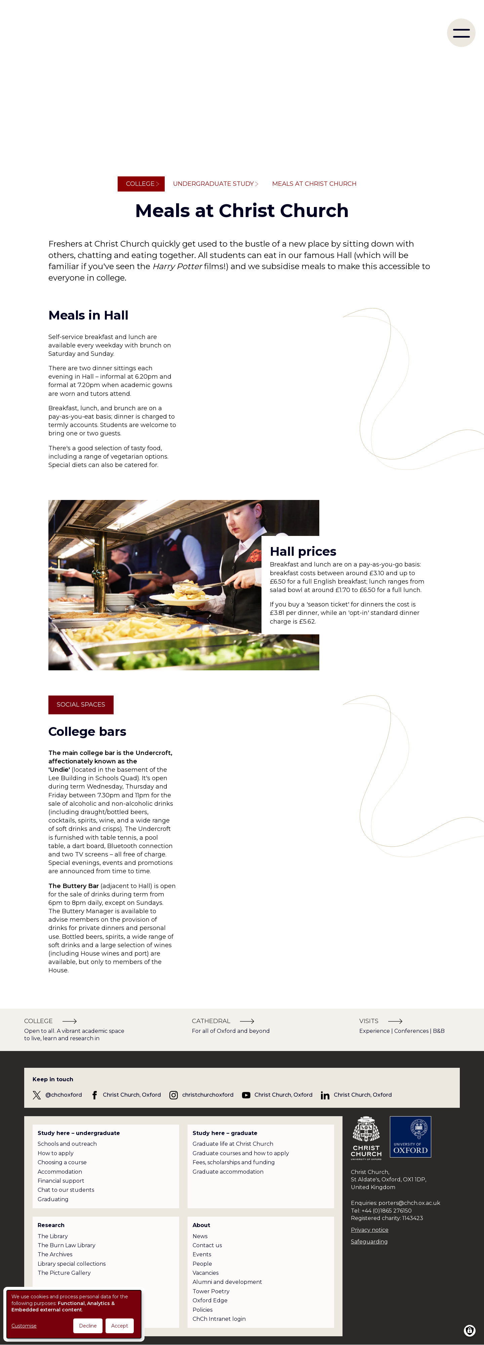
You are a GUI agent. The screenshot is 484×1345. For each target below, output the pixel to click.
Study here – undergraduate (79, 1133)
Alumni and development (227, 1282)
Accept (119, 1326)
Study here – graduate (225, 1133)
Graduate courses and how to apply (241, 1153)
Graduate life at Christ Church (233, 1144)
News (200, 1236)
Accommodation (60, 1172)
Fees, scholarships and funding (234, 1162)
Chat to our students (66, 1190)
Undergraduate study (213, 183)
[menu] (461, 32)
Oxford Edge (210, 1300)
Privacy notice (370, 1230)
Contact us (207, 1245)
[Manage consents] (470, 1331)
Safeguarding (369, 1241)
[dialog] (74, 1314)
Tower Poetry (211, 1291)
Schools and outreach (67, 1144)
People (202, 1264)
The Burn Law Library (66, 1245)
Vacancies (205, 1273)
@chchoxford (63, 1095)
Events (202, 1254)
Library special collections (72, 1264)
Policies (202, 1310)
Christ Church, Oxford (132, 1095)
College (140, 183)
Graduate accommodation (228, 1172)
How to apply (56, 1153)
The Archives (55, 1254)
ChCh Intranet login (219, 1319)
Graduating (53, 1199)
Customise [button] (24, 1326)
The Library (53, 1236)
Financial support (61, 1181)
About (201, 1225)
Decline (88, 1326)
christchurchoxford (208, 1095)
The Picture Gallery (64, 1273)
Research (51, 1225)
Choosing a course (62, 1162)
